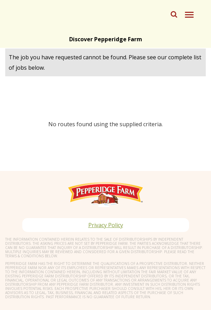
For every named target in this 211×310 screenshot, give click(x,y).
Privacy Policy (105, 225)
